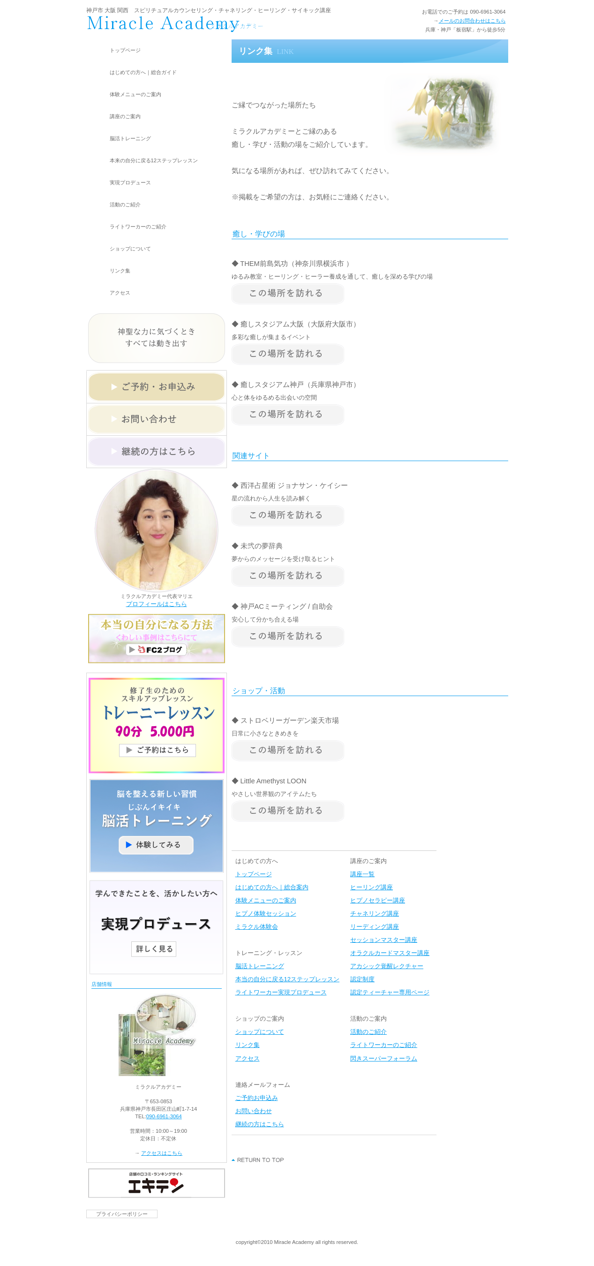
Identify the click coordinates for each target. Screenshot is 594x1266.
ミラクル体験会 (256, 926)
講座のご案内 (125, 116)
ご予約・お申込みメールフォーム (156, 387)
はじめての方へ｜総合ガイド (143, 72)
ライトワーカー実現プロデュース (281, 992)
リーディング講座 (374, 926)
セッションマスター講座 (383, 939)
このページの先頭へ (258, 1160)
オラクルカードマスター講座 (389, 952)
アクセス (247, 1058)
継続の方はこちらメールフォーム (156, 451)
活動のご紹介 (368, 1031)
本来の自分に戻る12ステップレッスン (154, 160)
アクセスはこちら (161, 1153)
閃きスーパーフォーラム (383, 1058)
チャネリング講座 (374, 913)
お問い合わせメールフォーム (156, 419)
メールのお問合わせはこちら (472, 20)
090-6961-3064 (164, 1116)
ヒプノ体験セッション (265, 913)
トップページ (253, 874)
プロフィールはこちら (156, 603)
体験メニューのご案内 (265, 900)
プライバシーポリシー (122, 1214)
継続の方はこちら (259, 1124)
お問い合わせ (253, 1110)
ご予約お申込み (256, 1097)
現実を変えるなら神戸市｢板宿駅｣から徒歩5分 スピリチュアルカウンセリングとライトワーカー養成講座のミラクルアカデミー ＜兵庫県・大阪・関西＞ (210, 23)
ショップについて (259, 1031)
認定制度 (362, 979)
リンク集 (247, 1044)
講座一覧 (362, 874)
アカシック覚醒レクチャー (386, 966)
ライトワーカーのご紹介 (383, 1044)
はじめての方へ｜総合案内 (271, 887)
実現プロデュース (130, 182)
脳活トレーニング (130, 138)
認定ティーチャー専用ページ (389, 992)
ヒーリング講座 (371, 887)
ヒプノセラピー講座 (377, 900)
